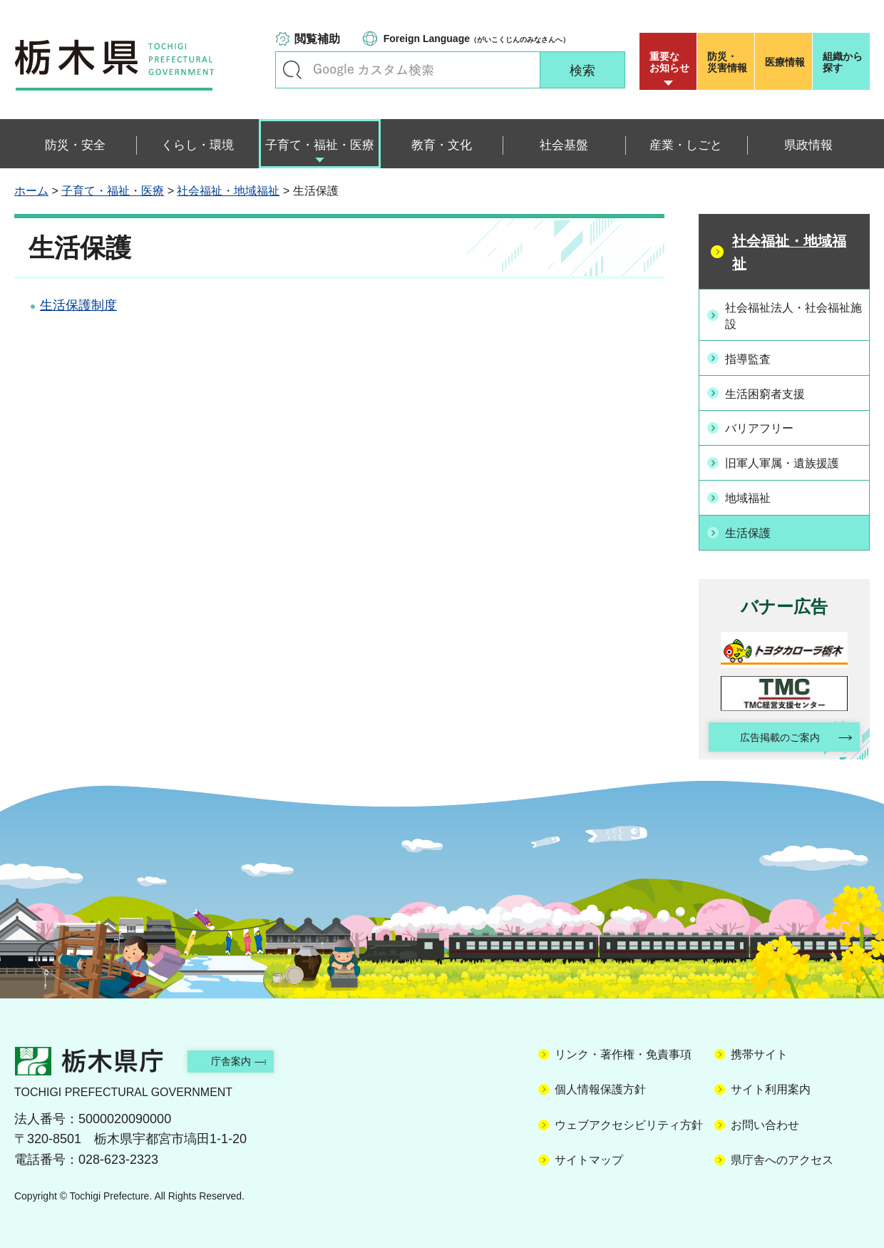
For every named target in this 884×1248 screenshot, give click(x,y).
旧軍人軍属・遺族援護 (792, 458)
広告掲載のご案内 (772, 732)
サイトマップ (589, 1157)
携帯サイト (759, 1051)
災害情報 (729, 62)
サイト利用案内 (771, 1086)
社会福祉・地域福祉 (228, 191)
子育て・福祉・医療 (112, 191)
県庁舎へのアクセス (782, 1157)
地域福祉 (753, 492)
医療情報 (785, 62)
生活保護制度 (78, 305)
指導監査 (753, 358)
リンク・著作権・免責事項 (623, 1051)
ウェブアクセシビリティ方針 (629, 1121)
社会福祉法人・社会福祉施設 (792, 315)
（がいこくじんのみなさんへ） (477, 38)
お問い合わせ (765, 1121)
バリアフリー (766, 425)
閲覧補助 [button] (317, 39)
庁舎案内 (246, 1057)
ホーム (31, 191)
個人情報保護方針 (600, 1086)
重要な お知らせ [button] (669, 62)
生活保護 (753, 526)
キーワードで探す (292, 70)
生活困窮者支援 (773, 391)
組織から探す (843, 62)
